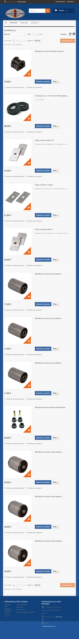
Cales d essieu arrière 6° (44, 229)
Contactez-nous (60, 1)
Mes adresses (21, 609)
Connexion (70, 1)
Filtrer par (7, 34)
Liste (74, 34)
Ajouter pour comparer (35, 87)
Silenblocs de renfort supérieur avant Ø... (50, 51)
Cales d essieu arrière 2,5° (44, 140)
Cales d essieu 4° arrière (44, 185)
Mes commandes (22, 604)
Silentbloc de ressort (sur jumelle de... (48, 274)
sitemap (6, 615)
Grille (70, 34)
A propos (7, 613)
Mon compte (22, 601)
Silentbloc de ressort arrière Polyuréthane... (51, 407)
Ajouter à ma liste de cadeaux (15, 87)
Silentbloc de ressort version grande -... (49, 452)
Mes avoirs (20, 607)
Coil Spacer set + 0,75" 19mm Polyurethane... (51, 96)
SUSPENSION (14, 22)
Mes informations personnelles (26, 612)
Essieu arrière (24, 22)
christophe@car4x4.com (49, 626)
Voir (29, 34)
